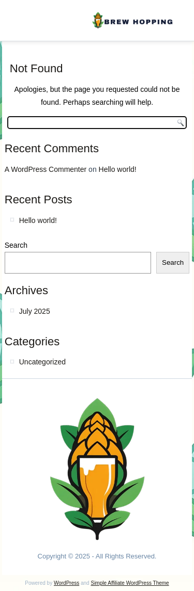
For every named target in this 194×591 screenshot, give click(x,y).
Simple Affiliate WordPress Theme (130, 583)
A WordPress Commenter (45, 169)
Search (16, 245)
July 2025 (34, 311)
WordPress (66, 583)
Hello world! (118, 169)
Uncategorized (42, 362)
